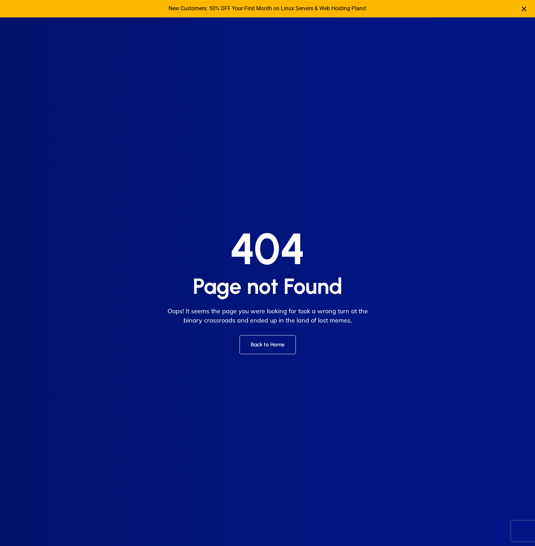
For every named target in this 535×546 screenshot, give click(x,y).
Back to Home (268, 344)
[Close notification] (524, 9)
